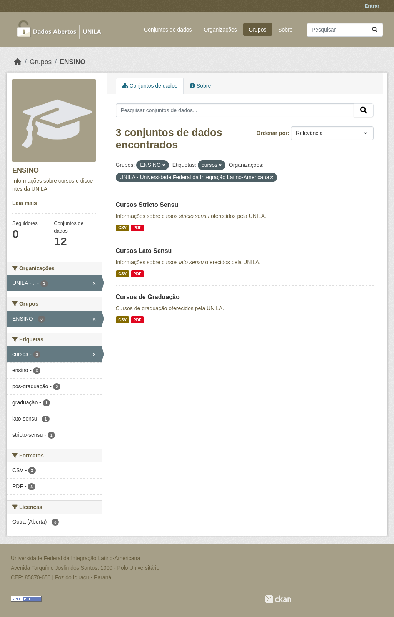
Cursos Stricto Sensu (147, 204)
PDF (137, 227)
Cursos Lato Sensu (144, 251)
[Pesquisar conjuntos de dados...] (345, 30)
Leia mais (24, 203)
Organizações (220, 30)
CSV (122, 227)
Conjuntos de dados (168, 30)
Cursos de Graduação (148, 297)
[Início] (18, 62)
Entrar (372, 6)
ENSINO (72, 62)
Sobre (285, 30)
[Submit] (374, 30)
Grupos (258, 30)
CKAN (278, 599)
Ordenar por (272, 133)
